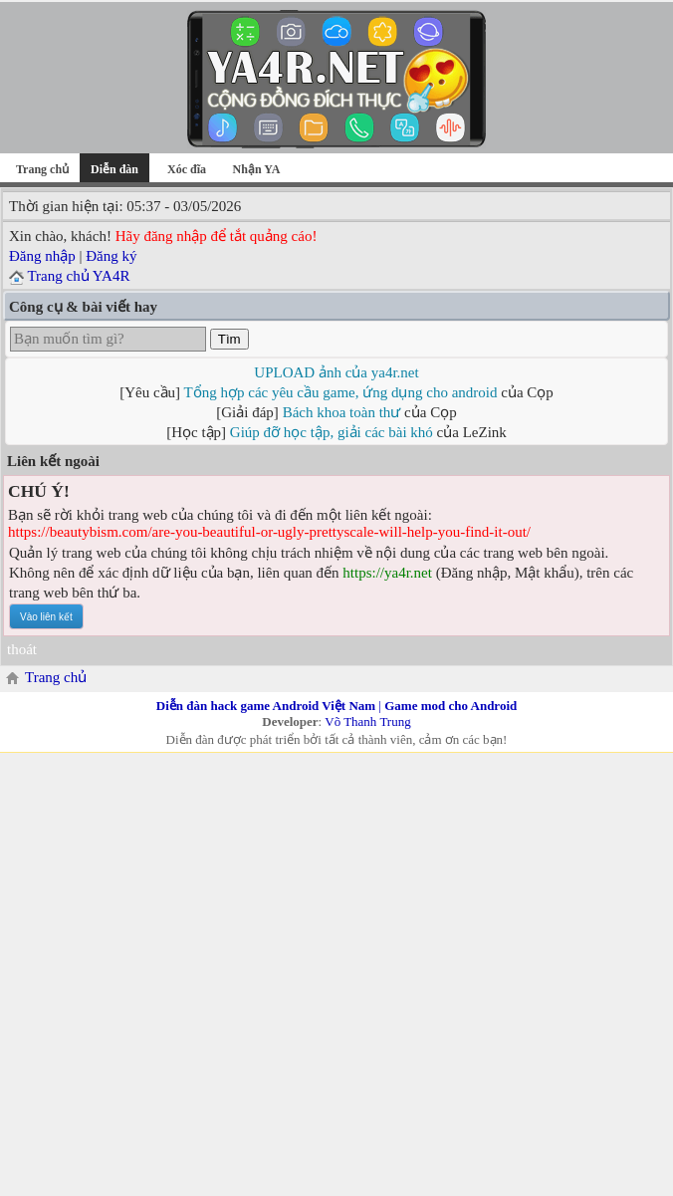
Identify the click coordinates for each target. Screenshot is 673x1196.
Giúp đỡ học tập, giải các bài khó (331, 432)
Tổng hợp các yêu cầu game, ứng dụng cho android (341, 392)
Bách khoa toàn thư (342, 412)
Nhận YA (257, 169)
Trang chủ (42, 169)
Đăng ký (111, 256)
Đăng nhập (42, 256)
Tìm (229, 339)
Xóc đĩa (186, 169)
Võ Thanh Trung (367, 721)
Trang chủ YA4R (78, 276)
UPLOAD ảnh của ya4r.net (336, 372)
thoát (22, 649)
